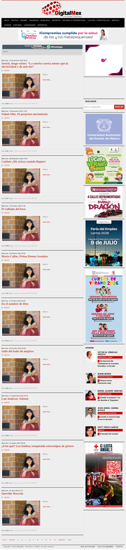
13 (50, 540)
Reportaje (42, 26)
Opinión (8, 26)
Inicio (7, 20)
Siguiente (61, 540)
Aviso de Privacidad (87, 547)
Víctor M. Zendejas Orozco (107, 354)
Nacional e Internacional (75, 20)
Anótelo (116, 20)
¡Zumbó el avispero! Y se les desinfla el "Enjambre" (109, 399)
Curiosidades (30, 26)
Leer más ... (47, 80)
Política (15, 20)
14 (54, 540)
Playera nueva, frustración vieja (105, 382)
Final (69, 540)
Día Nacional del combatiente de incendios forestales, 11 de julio (108, 364)
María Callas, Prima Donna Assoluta (24, 257)
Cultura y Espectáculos (99, 20)
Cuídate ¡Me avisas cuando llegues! (23, 162)
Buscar (119, 107)
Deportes (57, 20)
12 (46, 540)
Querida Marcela (12, 494)
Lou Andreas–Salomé (14, 399)
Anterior (12, 540)
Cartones (18, 26)
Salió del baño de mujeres (17, 351)
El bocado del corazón (108, 434)
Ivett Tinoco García (108, 428)
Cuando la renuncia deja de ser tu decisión (109, 418)
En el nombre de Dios (15, 304)
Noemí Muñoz (104, 374)
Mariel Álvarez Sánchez (110, 391)
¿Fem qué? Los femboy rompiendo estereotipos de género (37, 446)
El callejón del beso (13, 209)
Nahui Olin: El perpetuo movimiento (24, 114)
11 (41, 540)
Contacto (119, 547)
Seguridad (34, 20)
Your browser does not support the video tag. (104, 88)
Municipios (46, 20)
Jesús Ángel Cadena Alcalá (108, 410)
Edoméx (24, 20)
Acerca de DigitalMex (105, 547)
